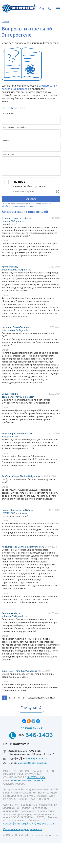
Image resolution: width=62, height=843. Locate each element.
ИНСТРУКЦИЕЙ (36, 777)
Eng (41, 8)
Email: (5, 141)
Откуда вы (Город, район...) (15, 127)
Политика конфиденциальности (22, 829)
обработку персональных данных (17, 206)
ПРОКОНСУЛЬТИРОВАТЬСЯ (26, 780)
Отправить (30, 199)
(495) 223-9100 (38, 758)
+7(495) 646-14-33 (43, 823)
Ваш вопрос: (8, 154)
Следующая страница (41, 698)
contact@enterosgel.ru (32, 763)
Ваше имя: (7, 114)
